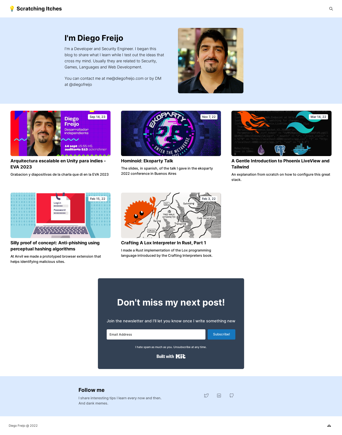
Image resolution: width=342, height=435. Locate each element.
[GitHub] (231, 395)
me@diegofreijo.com (125, 78)
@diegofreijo (80, 84)
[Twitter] (206, 395)
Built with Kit (171, 356)
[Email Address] (156, 334)
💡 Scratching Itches (35, 8)
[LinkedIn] (219, 395)
